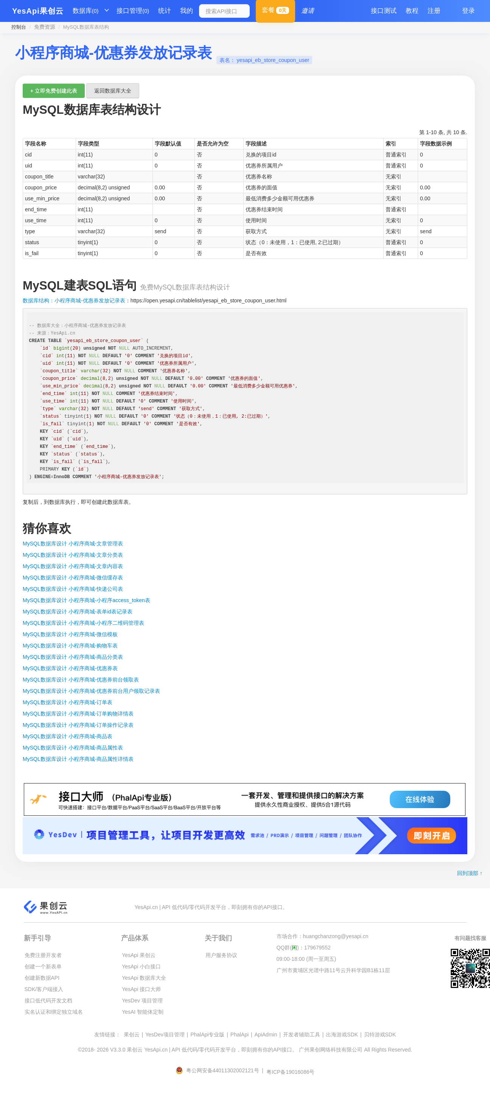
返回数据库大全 (112, 91)
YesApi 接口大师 (141, 989)
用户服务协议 (221, 955)
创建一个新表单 (43, 966)
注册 (434, 10)
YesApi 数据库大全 (144, 978)
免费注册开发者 (43, 955)
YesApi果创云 (38, 11)
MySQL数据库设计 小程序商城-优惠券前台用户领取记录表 (91, 691)
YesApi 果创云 (139, 955)
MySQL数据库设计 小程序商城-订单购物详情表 (78, 714)
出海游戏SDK (342, 1034)
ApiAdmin (266, 1034)
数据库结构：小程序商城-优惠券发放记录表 (74, 300)
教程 (412, 10)
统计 (164, 10)
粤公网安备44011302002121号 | (220, 1070)
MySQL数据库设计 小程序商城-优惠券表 (70, 668)
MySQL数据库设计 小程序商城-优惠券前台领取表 (81, 680)
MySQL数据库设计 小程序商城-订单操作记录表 (78, 725)
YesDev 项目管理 (142, 1000)
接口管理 (133, 11)
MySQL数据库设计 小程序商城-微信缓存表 (73, 578)
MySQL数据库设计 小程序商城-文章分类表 (73, 555)
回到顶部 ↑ (469, 873)
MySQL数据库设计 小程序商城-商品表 (67, 736)
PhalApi (239, 1034)
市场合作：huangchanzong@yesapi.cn (323, 936)
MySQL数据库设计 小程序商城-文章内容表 (73, 566)
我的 (186, 10)
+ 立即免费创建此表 (53, 91)
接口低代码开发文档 (48, 1000)
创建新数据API (42, 978)
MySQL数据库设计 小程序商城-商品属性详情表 (78, 759)
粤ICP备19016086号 (290, 1072)
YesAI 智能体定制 (142, 1012)
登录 (468, 10)
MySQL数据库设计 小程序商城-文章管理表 (73, 544)
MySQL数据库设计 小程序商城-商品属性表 (73, 748)
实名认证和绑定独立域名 (54, 1012)
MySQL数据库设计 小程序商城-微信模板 (70, 634)
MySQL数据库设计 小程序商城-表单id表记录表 (77, 612)
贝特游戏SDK (380, 1034)
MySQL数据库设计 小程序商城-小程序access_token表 (86, 600)
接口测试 (384, 10)
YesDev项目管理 (165, 1034)
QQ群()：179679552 (304, 948)
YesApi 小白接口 (141, 966)
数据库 (86, 11)
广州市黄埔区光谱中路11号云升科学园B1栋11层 (333, 970)
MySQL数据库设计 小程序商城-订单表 (67, 702)
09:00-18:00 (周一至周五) (306, 959)
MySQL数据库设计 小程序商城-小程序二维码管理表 (83, 623)
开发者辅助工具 (301, 1034)
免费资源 (44, 27)
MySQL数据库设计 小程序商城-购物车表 (70, 646)
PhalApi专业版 (207, 1034)
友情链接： (107, 1034)
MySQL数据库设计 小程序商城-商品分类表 (73, 657)
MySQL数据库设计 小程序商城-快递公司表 (73, 589)
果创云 (132, 1034)
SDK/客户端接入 (44, 989)
